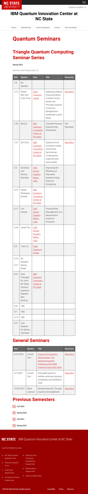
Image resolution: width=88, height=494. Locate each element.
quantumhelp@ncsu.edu (12, 448)
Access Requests (43, 27)
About (13, 27)
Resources (70, 489)
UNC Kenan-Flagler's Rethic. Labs (36, 174)
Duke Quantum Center (37, 95)
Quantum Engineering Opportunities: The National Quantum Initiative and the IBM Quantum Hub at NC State (50, 361)
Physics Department (34, 476)
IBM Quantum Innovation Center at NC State (44, 16)
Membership (26, 27)
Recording (69, 92)
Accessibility (51, 489)
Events (57, 27)
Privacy (61, 489)
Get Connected (71, 27)
